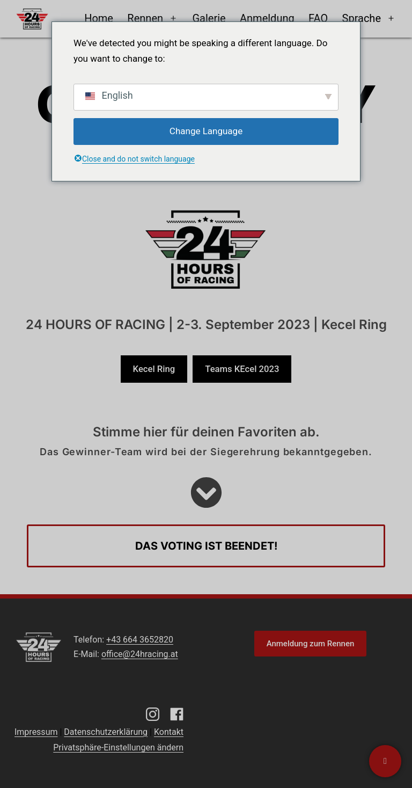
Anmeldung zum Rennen (311, 643)
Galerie (208, 18)
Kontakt (168, 732)
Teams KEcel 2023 (242, 369)
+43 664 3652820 (139, 639)
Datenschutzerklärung (106, 732)
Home (98, 18)
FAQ (318, 18)
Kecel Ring (154, 369)
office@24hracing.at (139, 654)
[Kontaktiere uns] (385, 761)
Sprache (361, 18)
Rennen (145, 18)
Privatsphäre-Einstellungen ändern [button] (118, 747)
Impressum (36, 732)
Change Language (206, 131)
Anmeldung (267, 18)
